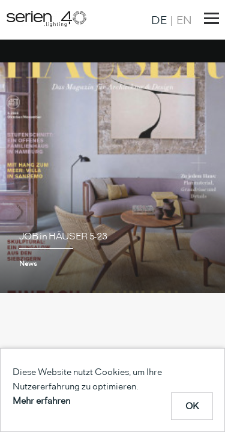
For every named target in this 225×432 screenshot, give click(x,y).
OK (192, 406)
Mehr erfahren (41, 400)
